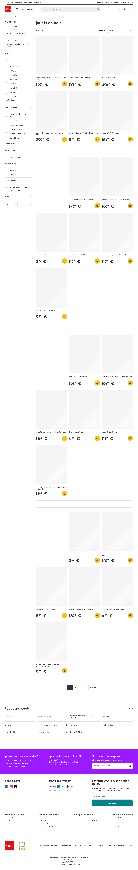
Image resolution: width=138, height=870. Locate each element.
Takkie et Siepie (108, 725)
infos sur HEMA (79, 818)
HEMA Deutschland (119, 824)
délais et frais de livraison (16, 766)
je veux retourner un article (17, 763)
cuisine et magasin (44, 717)
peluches (106, 717)
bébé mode (9, 818)
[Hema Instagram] (11, 786)
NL (6, 2)
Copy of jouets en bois (14, 40)
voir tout (129, 709)
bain (6, 824)
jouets (20, 17)
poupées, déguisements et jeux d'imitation (82, 717)
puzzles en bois (11, 37)
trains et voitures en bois (14, 30)
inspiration (42, 830)
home (7, 17)
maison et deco (10, 830)
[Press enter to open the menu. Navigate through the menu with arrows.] (26, 9)
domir (7, 827)
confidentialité (66, 845)
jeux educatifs (10, 732)
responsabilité (80, 845)
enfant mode (9, 821)
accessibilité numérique (48, 845)
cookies (130, 845)
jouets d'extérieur (76, 732)
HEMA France (117, 821)
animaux (8, 725)
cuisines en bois (11, 26)
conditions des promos (47, 824)
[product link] (51, 55)
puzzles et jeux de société (47, 725)
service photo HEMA (46, 827)
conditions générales (116, 845)
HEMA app (42, 818)
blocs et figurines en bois (15, 33)
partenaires (78, 830)
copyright (101, 845)
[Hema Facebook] (6, 786)
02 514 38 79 (53, 760)
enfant (13, 17)
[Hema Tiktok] (15, 786)
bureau (7, 833)
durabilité (77, 824)
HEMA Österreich (119, 827)
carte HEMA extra (45, 821)
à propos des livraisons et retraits (19, 760)
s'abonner (112, 803)
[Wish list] (125, 9)
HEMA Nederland (119, 818)
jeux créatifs (9, 717)
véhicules (73, 725)
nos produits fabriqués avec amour (86, 827)
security (91, 845)
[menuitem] (6, 2)
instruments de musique (46, 732)
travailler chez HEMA (81, 821)
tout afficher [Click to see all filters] (10, 100)
